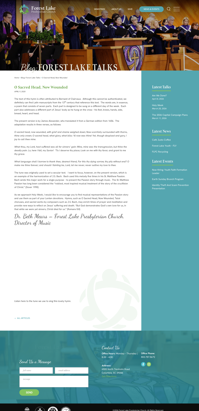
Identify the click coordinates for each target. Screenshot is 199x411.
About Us (116, 9)
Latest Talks (161, 87)
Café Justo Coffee (161, 139)
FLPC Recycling (160, 151)
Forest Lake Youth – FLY (164, 145)
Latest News (161, 131)
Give (130, 9)
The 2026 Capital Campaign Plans (170, 114)
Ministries (99, 9)
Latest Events (162, 161)
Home (16, 78)
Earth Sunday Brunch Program (167, 179)
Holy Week (157, 105)
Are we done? (159, 95)
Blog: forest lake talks (30, 78)
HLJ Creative (158, 404)
